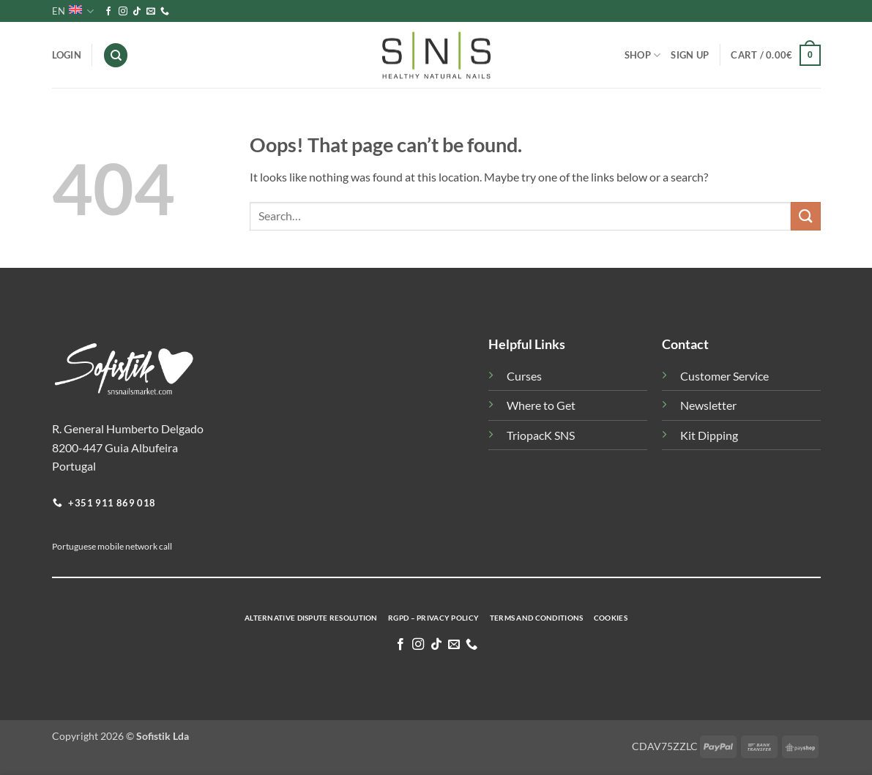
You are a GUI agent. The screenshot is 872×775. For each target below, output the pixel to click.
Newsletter (708, 405)
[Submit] (805, 216)
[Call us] (164, 12)
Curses (524, 376)
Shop (642, 55)
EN (73, 11)
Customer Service (724, 376)
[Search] (115, 55)
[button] (775, 55)
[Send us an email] (150, 12)
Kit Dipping (709, 435)
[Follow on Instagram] (123, 12)
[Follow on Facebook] (108, 12)
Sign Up (690, 55)
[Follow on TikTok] (137, 12)
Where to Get (541, 405)
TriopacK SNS (541, 435)
